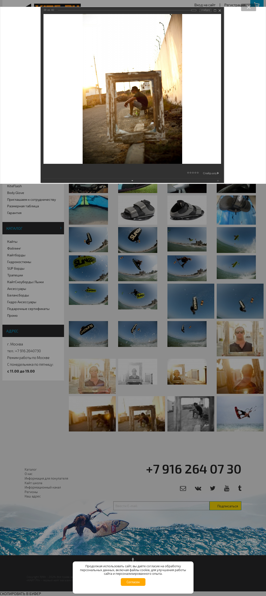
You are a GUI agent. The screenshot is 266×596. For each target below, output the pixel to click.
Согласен (133, 582)
